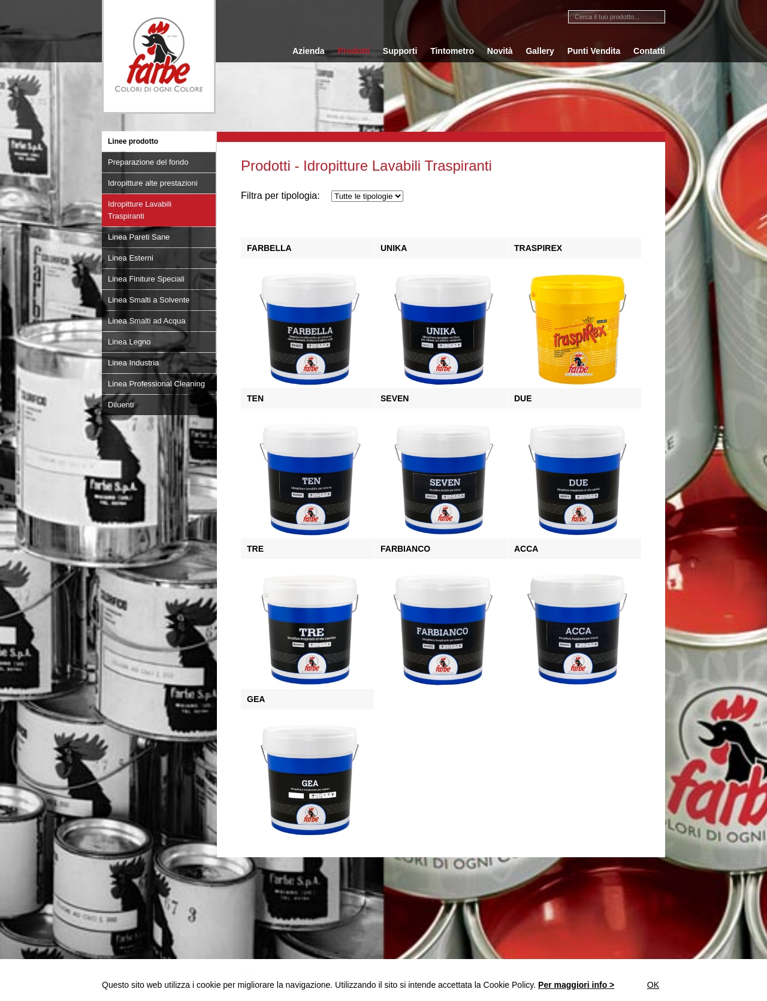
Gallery (540, 51)
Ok (653, 985)
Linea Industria (133, 362)
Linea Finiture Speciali (146, 278)
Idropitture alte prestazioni (153, 183)
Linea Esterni (130, 257)
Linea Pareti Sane (139, 236)
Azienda (308, 51)
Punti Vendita (594, 51)
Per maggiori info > (576, 985)
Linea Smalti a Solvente (149, 299)
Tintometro (452, 51)
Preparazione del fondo (148, 162)
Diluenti (121, 404)
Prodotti (353, 51)
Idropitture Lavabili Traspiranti (139, 209)
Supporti (400, 51)
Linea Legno (129, 341)
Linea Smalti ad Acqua (146, 320)
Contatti (649, 51)
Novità (500, 51)
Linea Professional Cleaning (156, 383)
